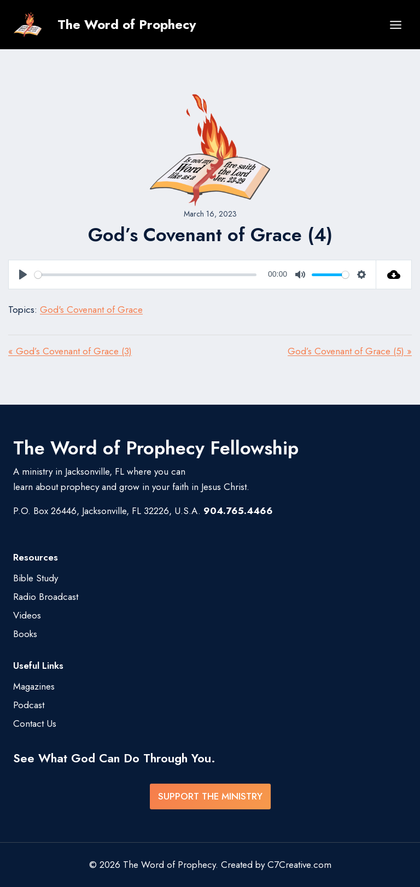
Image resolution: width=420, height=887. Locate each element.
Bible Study (35, 578)
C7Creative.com (299, 864)
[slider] (145, 275)
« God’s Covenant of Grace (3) (70, 351)
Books (25, 633)
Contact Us (34, 723)
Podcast (28, 704)
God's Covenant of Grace (91, 309)
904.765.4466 (238, 510)
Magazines (34, 686)
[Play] (23, 274)
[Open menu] (395, 24)
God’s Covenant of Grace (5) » (350, 351)
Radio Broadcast (45, 596)
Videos (27, 615)
